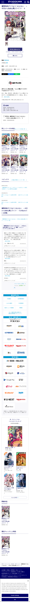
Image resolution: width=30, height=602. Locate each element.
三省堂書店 (21, 303)
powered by (20, 285)
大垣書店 (9, 298)
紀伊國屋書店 (21, 298)
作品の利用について (16, 573)
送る (18, 74)
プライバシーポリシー (13, 575)
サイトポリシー (22, 575)
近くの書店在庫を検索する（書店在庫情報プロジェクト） (15, 313)
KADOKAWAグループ (6, 573)
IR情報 (8, 570)
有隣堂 (20, 307)
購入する (15, 55)
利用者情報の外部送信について (14, 576)
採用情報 (12, 570)
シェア (11, 74)
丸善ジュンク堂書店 (9, 307)
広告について (18, 570)
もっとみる (14, 497)
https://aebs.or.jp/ (5, 595)
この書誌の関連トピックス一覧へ (18, 179)
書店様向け (13, 571)
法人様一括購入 (20, 571)
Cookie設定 (4, 576)
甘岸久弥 (6, 60)
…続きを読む (6, 96)
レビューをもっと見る (19, 283)
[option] (6, 516)
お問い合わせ (4, 575)
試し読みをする (15, 49)
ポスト (5, 74)
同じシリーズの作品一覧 (20, 129)
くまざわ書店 (9, 303)
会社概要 (3, 570)
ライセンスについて (6, 571)
